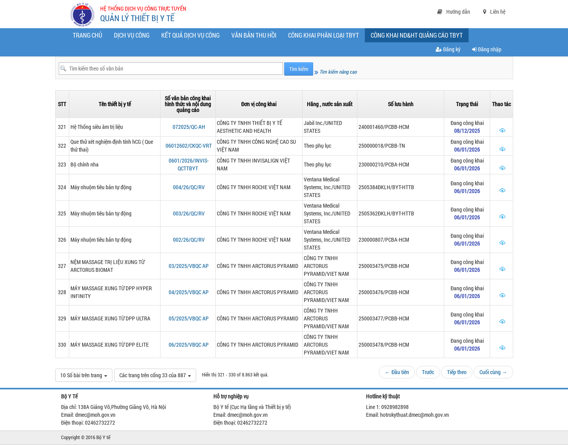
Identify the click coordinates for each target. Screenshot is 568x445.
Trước (428, 372)
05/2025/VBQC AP (189, 318)
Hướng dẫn (453, 11)
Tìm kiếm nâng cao (335, 71)
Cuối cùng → (493, 372)
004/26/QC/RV (189, 187)
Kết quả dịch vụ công (190, 35)
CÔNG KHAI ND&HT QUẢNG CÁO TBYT (418, 36)
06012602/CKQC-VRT (189, 145)
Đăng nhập (486, 49)
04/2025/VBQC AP (189, 292)
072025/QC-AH (189, 126)
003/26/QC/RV (189, 213)
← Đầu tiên (397, 372)
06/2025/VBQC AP (189, 344)
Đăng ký (448, 49)
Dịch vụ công (132, 35)
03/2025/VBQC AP (189, 266)
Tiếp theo (457, 372)
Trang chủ (87, 35)
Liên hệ (494, 11)
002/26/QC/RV (189, 239)
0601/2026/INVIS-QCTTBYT (189, 164)
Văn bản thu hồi (253, 35)
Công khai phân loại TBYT (323, 35)
